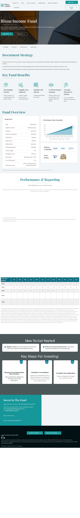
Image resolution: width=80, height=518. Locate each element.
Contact (16, 7)
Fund (22, 3)
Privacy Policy (14, 452)
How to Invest (31, 3)
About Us (15, 3)
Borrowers (41, 3)
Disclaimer (20, 452)
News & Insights (53, 3)
